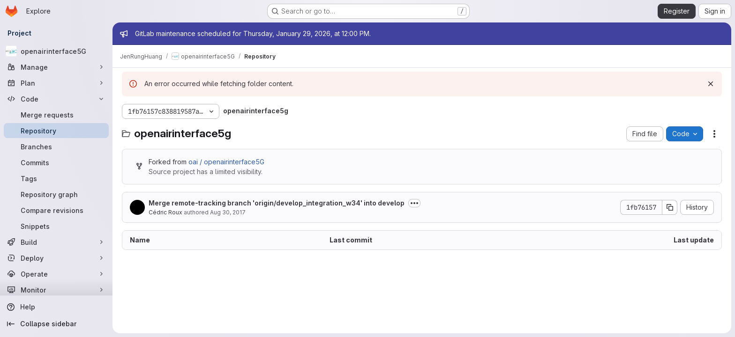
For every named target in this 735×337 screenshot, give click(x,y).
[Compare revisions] (56, 210)
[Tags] (56, 178)
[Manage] (56, 66)
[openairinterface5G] (56, 51)
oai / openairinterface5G (226, 162)
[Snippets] (56, 226)
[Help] (56, 307)
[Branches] (56, 146)
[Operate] (56, 273)
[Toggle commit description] (414, 203)
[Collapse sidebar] (56, 323)
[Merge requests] (56, 114)
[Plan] (56, 82)
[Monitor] (56, 289)
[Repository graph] (56, 194)
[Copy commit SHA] (669, 207)
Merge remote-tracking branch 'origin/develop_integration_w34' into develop (277, 203)
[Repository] (56, 130)
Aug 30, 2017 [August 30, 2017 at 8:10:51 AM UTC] (228, 212)
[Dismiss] (710, 83)
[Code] (56, 98)
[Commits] (56, 162)
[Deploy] (56, 257)
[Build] (56, 241)
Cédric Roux (165, 212)
